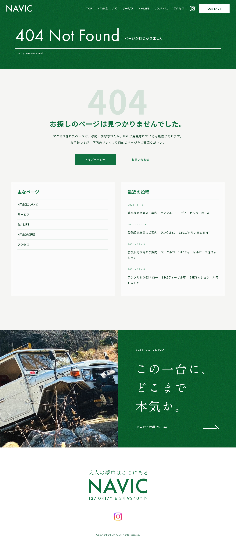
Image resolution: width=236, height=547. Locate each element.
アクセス (178, 8)
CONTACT (214, 8)
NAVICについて (107, 8)
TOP (89, 8)
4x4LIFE (144, 8)
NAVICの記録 (26, 234)
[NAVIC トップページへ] (19, 8)
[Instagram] (192, 8)
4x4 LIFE (23, 224)
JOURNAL (161, 8)
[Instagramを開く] (118, 517)
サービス (128, 8)
